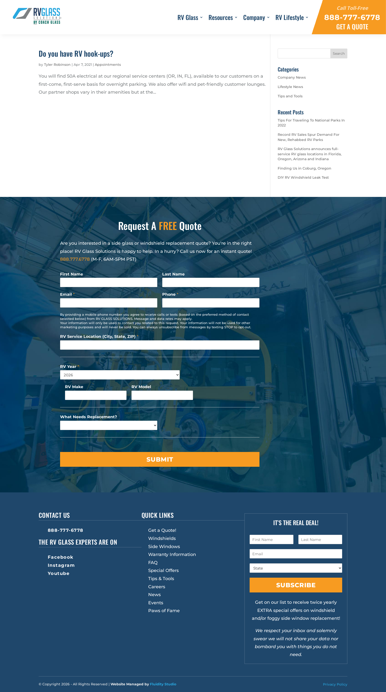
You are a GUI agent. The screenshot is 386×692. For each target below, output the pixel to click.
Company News (292, 77)
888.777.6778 (75, 259)
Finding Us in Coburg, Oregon (304, 168)
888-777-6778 (65, 530)
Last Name (173, 274)
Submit (159, 459)
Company (254, 18)
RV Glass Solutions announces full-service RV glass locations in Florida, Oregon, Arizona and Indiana (309, 154)
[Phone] (210, 303)
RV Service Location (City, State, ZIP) (99, 336)
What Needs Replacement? (88, 417)
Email (67, 294)
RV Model (141, 386)
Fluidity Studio (163, 684)
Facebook (61, 557)
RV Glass (187, 18)
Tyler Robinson (57, 64)
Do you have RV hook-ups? (76, 53)
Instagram (61, 565)
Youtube (59, 573)
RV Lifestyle (289, 18)
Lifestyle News (290, 87)
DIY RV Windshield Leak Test (303, 177)
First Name (71, 274)
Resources (221, 18)
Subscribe (296, 585)
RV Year (69, 366)
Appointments (108, 64)
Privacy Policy (335, 684)
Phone (170, 294)
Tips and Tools (290, 96)
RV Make (74, 386)
